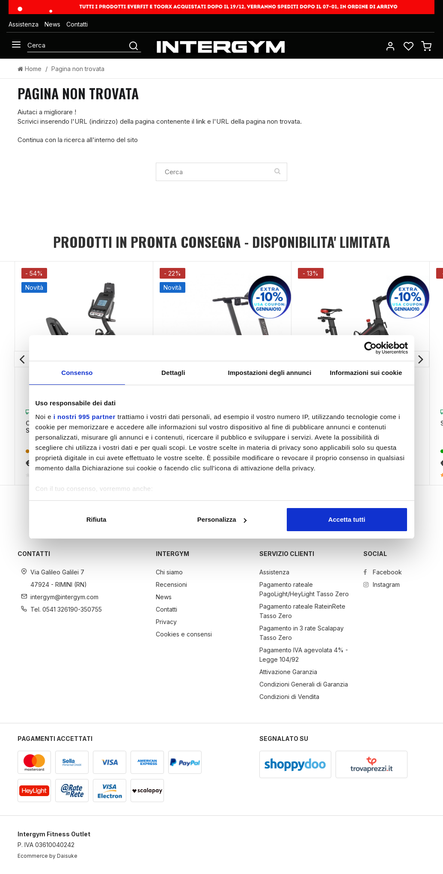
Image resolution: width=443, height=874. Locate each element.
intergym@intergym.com (64, 597)
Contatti (77, 24)
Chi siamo (169, 572)
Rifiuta (96, 519)
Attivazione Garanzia (288, 671)
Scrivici (28, 121)
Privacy (166, 621)
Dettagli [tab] (173, 372)
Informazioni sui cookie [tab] (366, 372)
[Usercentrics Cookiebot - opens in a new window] (370, 348)
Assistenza (24, 24)
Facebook (382, 572)
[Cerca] (77, 45)
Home (30, 68)
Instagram (381, 584)
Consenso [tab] (76, 372)
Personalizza (222, 519)
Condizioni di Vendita (289, 696)
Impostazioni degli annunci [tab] (269, 372)
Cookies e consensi (184, 634)
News (52, 24)
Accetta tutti (347, 519)
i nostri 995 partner (85, 416)
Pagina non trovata (77, 68)
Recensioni (171, 584)
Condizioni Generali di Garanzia (303, 684)
